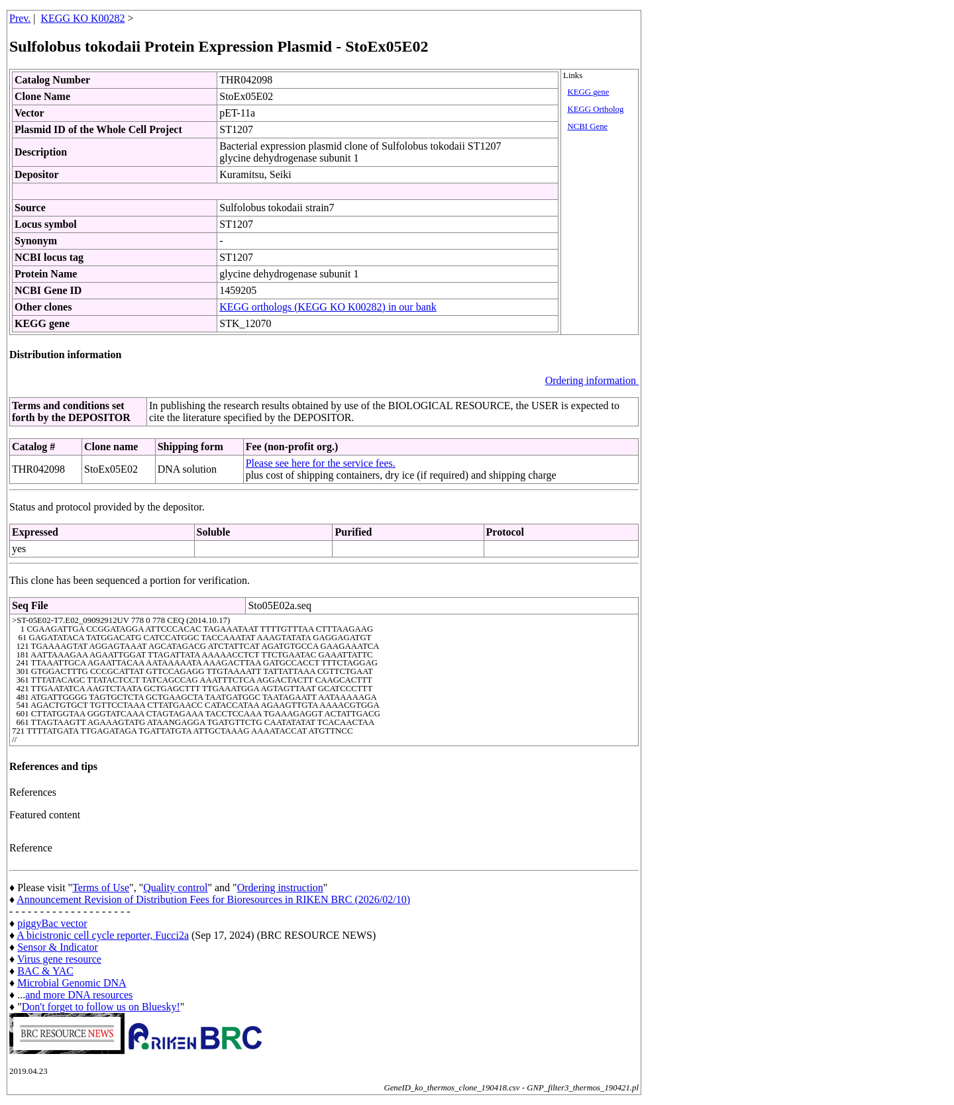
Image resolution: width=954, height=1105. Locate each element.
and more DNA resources (78, 994)
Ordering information (592, 380)
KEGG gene (588, 92)
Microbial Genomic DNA (71, 982)
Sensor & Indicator (57, 947)
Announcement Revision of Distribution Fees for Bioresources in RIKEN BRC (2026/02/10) (213, 899)
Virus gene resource (59, 959)
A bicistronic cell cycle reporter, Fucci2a (103, 935)
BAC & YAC (45, 971)
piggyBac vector (52, 923)
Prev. (19, 18)
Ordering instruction (280, 887)
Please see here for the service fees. (321, 463)
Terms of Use (100, 887)
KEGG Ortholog (595, 109)
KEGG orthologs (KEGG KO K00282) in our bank (328, 306)
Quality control (175, 887)
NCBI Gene (587, 126)
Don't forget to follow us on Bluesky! (101, 1006)
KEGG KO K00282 (83, 18)
